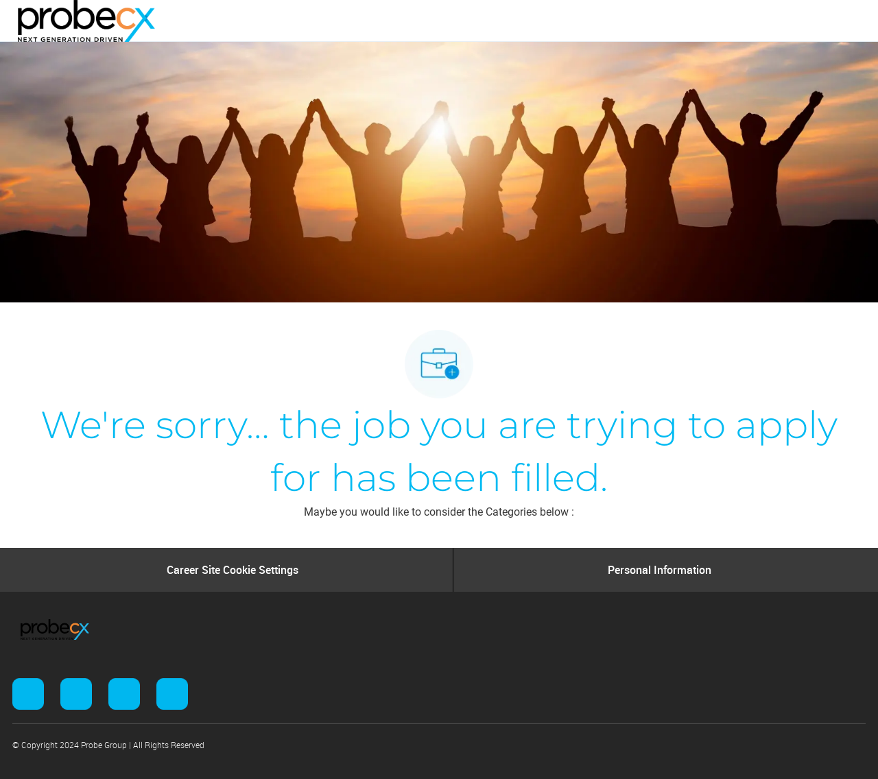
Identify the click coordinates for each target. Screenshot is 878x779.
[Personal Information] (659, 570)
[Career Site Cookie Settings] (232, 570)
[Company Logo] (86, 19)
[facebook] (28, 694)
